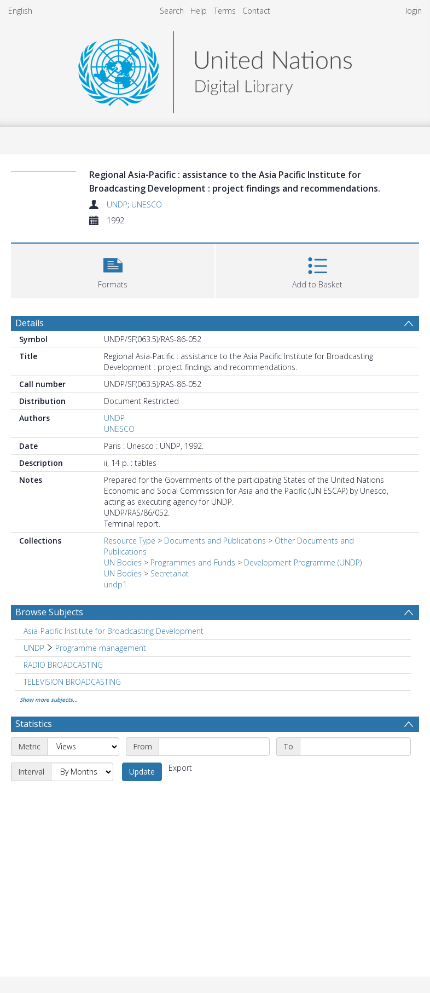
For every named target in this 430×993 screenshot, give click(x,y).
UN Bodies (123, 562)
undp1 (115, 584)
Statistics (33, 724)
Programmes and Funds (192, 562)
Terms (225, 10)
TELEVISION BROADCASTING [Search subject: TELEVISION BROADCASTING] (72, 682)
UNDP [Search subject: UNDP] (34, 648)
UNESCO (146, 204)
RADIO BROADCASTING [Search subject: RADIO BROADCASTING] (63, 665)
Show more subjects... (49, 699)
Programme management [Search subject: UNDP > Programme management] (100, 648)
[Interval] (82, 772)
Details (29, 323)
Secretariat (169, 573)
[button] (112, 270)
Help (198, 10)
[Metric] (83, 746)
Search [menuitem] (172, 10)
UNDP (117, 204)
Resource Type (129, 540)
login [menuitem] (413, 10)
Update (142, 771)
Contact (256, 10)
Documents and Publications (215, 540)
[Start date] (214, 746)
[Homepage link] (215, 69)
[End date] (355, 746)
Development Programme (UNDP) (303, 562)
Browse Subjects (49, 612)
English (20, 10)
